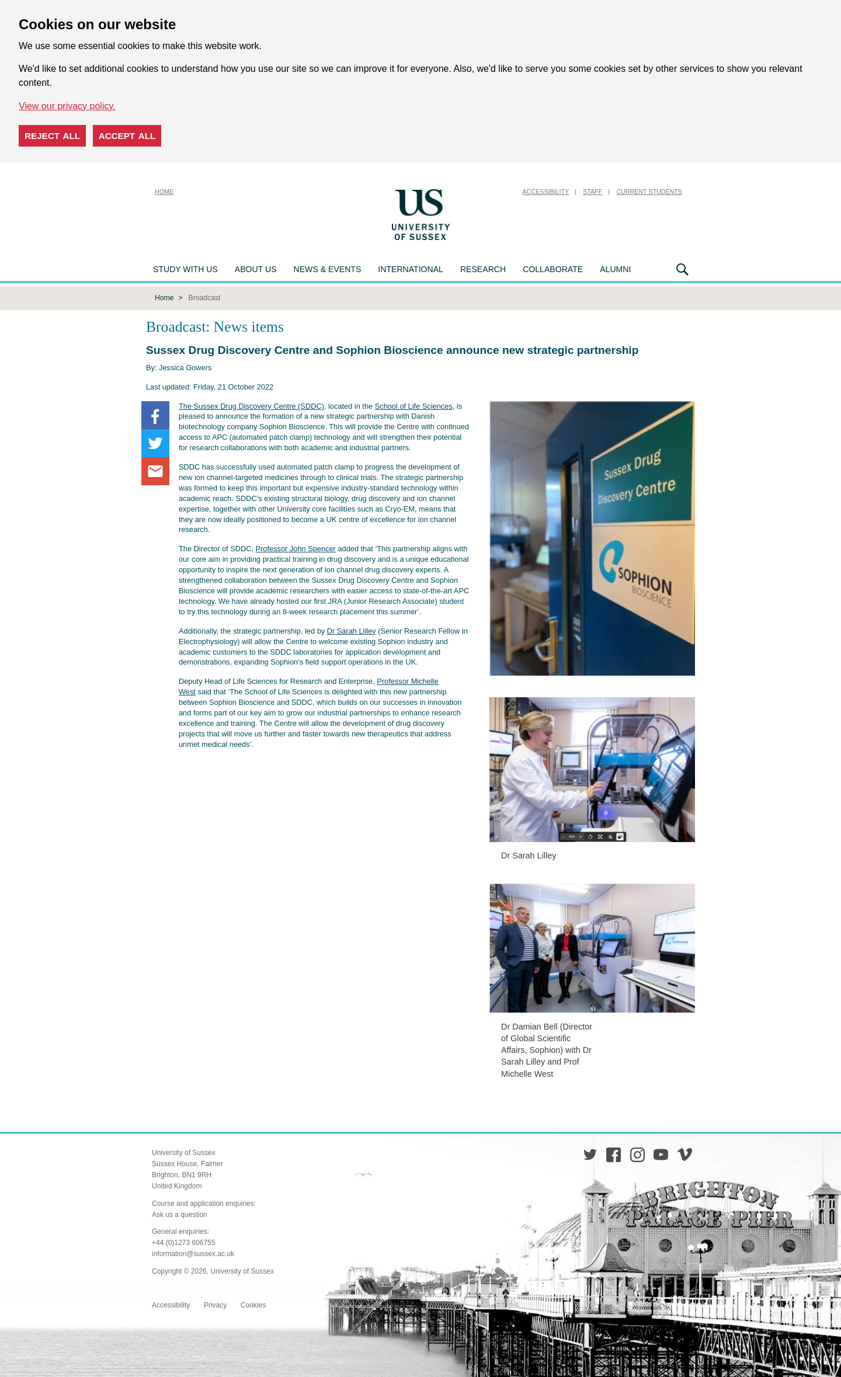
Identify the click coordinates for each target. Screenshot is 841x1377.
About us (256, 269)
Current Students (649, 191)
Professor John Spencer (296, 548)
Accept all (127, 136)
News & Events (328, 269)
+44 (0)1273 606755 (183, 1243)
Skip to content (482, 191)
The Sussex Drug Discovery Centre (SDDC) (251, 406)
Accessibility (546, 191)
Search (682, 269)
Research (483, 269)
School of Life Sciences (414, 406)
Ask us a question (179, 1215)
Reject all (52, 136)
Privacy (215, 1305)
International (410, 269)
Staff (592, 191)
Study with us (185, 269)
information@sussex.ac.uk (193, 1254)
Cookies (253, 1305)
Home (164, 191)
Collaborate (553, 269)
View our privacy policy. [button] (67, 106)
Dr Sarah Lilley (351, 631)
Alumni (615, 269)
